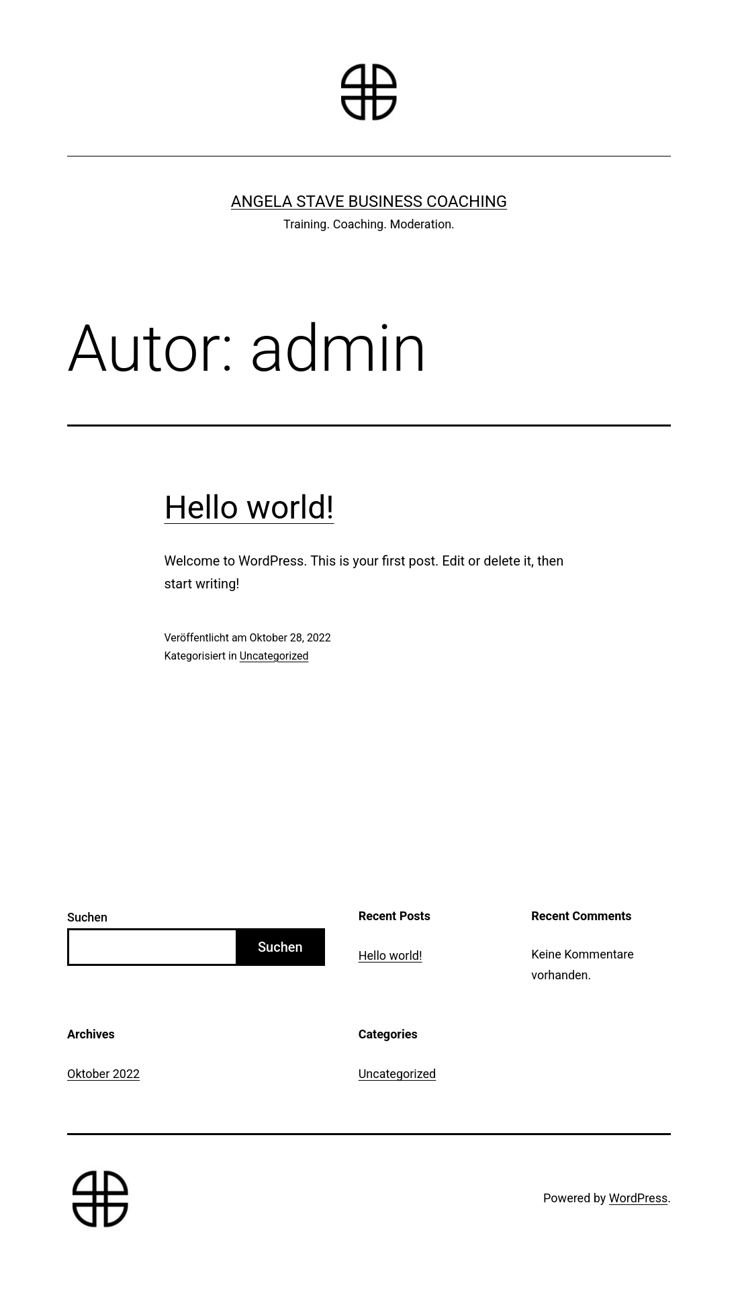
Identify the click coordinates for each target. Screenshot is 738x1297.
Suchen (87, 917)
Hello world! (249, 507)
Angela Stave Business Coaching (369, 201)
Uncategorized (274, 656)
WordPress (638, 1198)
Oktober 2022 (103, 1074)
